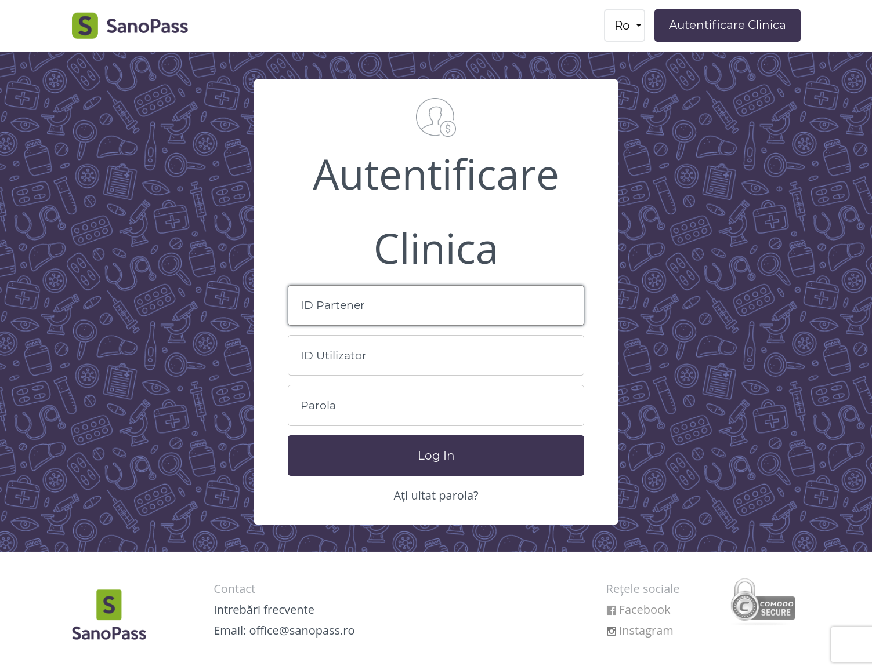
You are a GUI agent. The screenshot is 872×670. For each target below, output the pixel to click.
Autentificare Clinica (727, 25)
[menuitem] (624, 25)
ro (622, 25)
